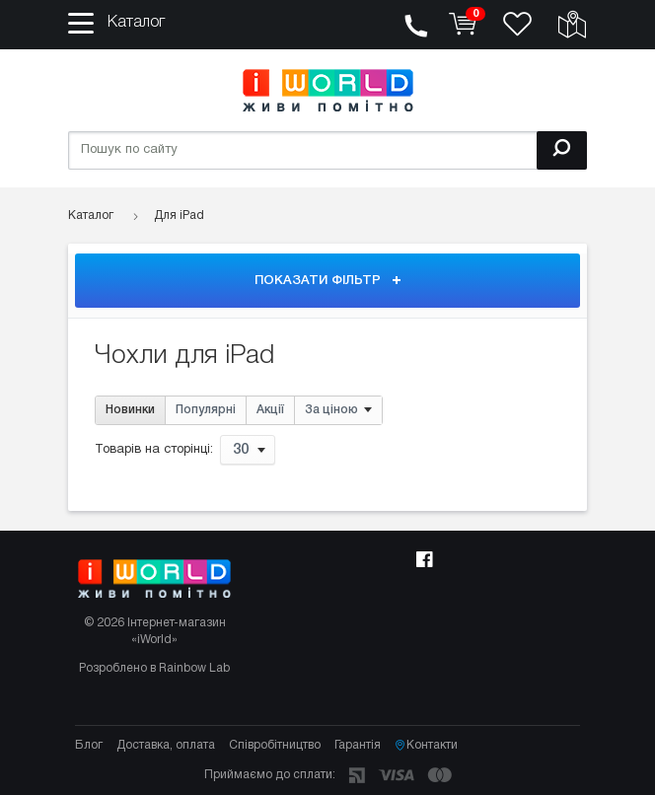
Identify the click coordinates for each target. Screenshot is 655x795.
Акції (270, 409)
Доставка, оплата (165, 745)
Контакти (426, 746)
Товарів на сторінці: (154, 451)
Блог (89, 745)
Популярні (206, 409)
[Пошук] (562, 150)
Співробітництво (275, 745)
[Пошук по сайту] (327, 150)
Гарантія (357, 745)
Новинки (130, 409)
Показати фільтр (327, 280)
